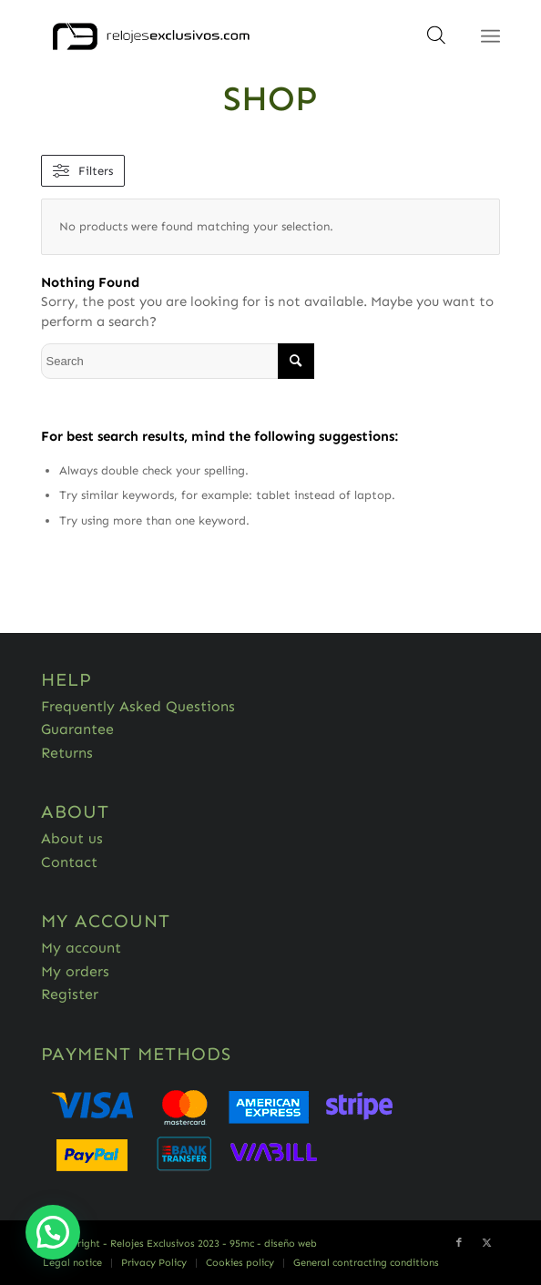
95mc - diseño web (273, 1243)
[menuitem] (72, 1263)
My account (81, 947)
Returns (67, 752)
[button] (53, 1232)
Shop (270, 98)
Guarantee (77, 729)
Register (69, 994)
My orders (75, 971)
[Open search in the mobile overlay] (436, 41)
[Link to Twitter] (486, 1243)
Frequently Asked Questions (138, 706)
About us (72, 838)
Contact (69, 862)
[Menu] (490, 36)
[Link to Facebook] (459, 1243)
